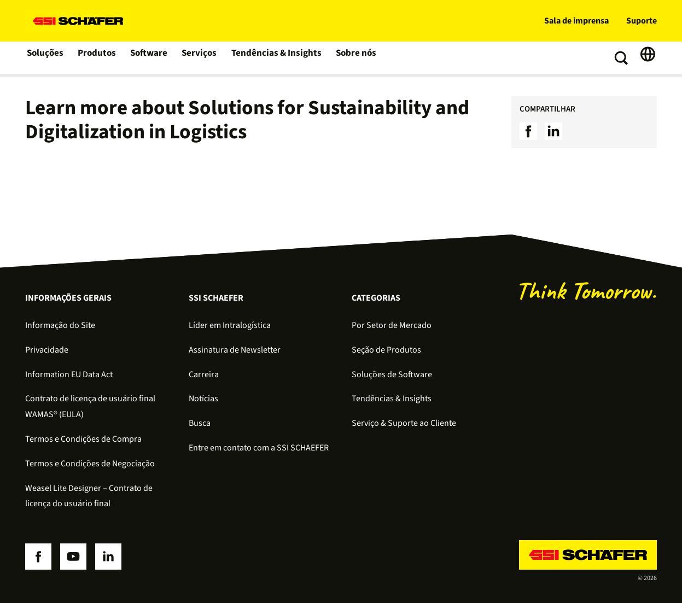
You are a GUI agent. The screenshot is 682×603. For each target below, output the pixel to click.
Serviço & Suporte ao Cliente (404, 423)
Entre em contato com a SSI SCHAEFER (259, 448)
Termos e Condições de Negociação (90, 464)
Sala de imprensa (576, 21)
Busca (200, 423)
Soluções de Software (392, 374)
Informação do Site (60, 325)
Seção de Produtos (386, 350)
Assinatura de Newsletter (235, 350)
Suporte (641, 21)
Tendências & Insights (276, 58)
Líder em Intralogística (230, 325)
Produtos (98, 58)
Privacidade (46, 350)
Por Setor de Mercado (392, 325)
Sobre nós (353, 58)
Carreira (204, 374)
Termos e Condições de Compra (83, 439)
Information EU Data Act (69, 374)
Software (150, 58)
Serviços (201, 58)
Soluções (45, 58)
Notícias (203, 399)
